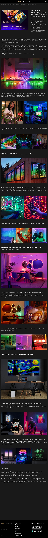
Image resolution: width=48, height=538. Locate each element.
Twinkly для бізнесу (19, 524)
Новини (5, 4)
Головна (2, 4)
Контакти (17, 531)
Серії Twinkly (18, 523)
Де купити (17, 530)
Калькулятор (18, 533)
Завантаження (18, 535)
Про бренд (17, 528)
